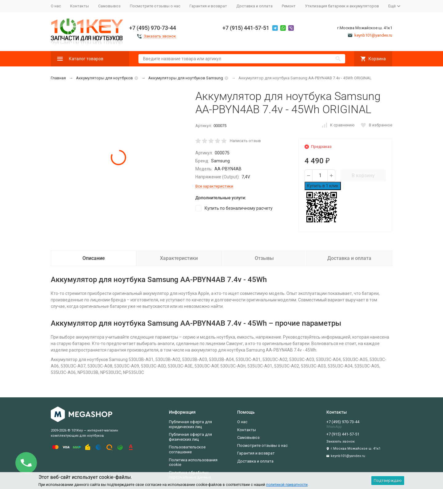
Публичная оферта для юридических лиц (190, 424)
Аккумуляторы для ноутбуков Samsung (185, 78)
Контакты (79, 6)
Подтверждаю (388, 480)
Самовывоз (109, 6)
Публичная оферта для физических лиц (190, 437)
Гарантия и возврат (208, 6)
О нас (56, 6)
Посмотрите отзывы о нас (155, 6)
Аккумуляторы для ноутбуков (104, 78)
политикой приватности (287, 485)
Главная (58, 78)
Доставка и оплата (254, 6)
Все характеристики (214, 186)
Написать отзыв (245, 140)
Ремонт (289, 6)
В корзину (363, 175)
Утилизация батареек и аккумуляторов (342, 6)
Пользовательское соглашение (187, 449)
